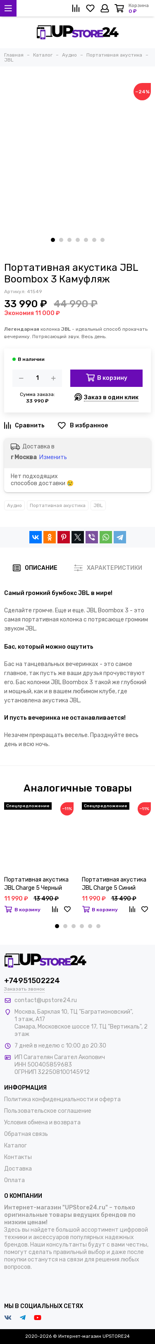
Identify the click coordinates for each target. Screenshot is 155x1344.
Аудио (14, 505)
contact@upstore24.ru (45, 1000)
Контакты (18, 1157)
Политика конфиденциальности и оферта (62, 1099)
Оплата (14, 1180)
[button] (53, 240)
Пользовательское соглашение (47, 1110)
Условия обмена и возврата (42, 1122)
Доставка (18, 1168)
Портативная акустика (58, 505)
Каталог (15, 1145)
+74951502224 (32, 980)
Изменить (53, 457)
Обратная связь (26, 1134)
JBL (98, 505)
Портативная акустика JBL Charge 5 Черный (36, 883)
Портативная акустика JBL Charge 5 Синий (114, 883)
